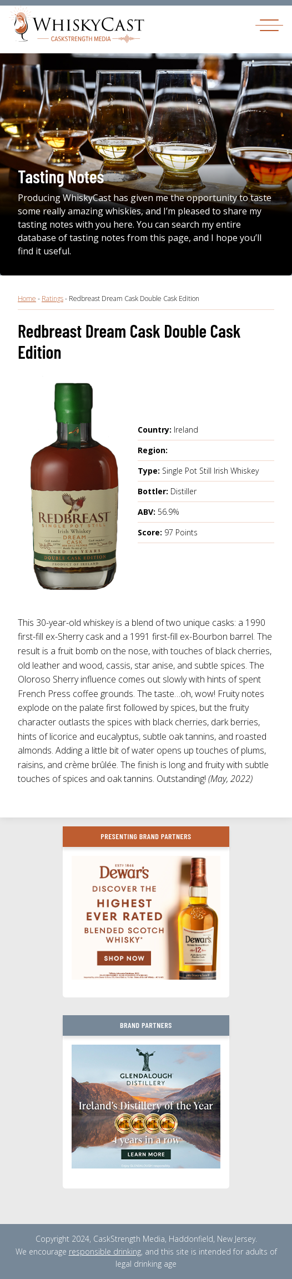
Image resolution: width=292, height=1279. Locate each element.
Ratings (52, 298)
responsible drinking (105, 1251)
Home (27, 298)
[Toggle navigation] (269, 24)
